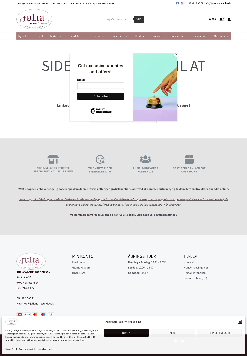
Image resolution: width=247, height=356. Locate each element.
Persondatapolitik (27, 349)
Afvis (173, 333)
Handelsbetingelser (46, 349)
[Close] (176, 54)
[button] (240, 322)
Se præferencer (219, 333)
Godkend (126, 333)
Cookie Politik (11, 349)
